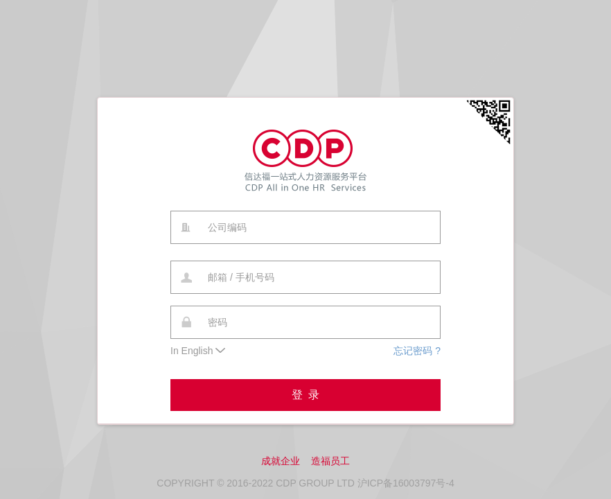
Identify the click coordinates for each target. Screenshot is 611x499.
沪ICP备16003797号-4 (405, 483)
